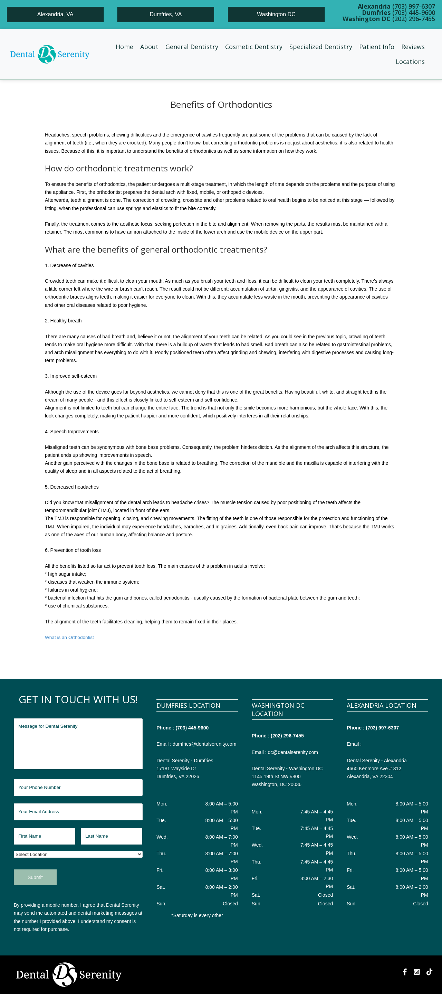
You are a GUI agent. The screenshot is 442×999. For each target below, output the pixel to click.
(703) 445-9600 (192, 727)
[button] (149, 46)
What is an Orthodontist (70, 637)
